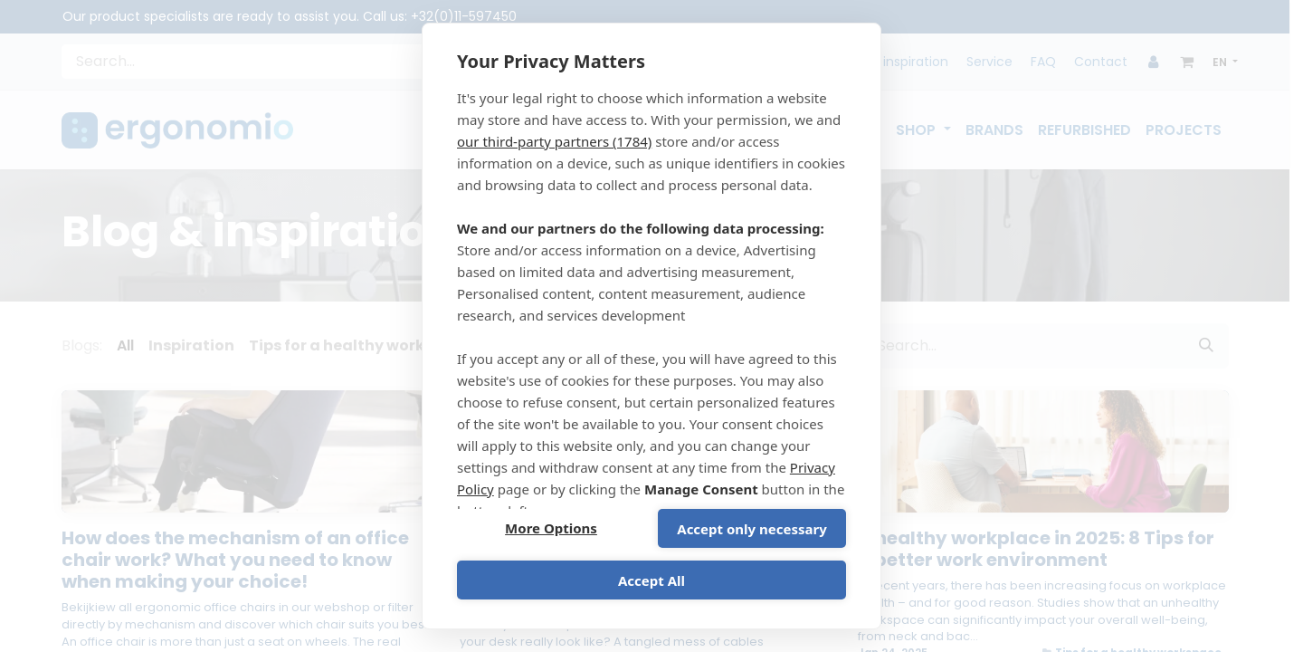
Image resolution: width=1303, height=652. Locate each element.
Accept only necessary (751, 529)
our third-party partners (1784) (554, 141)
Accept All (651, 580)
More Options (551, 529)
